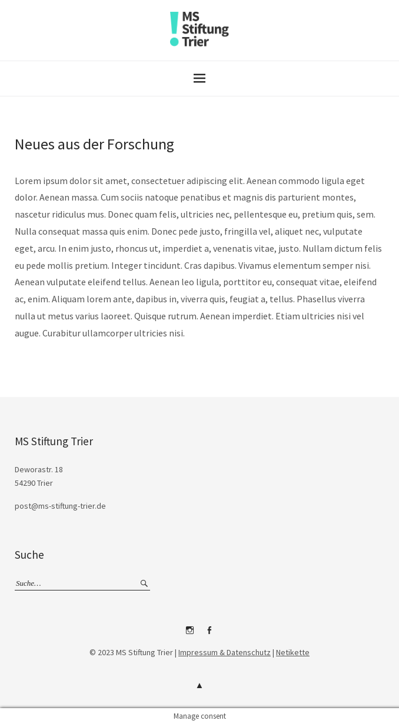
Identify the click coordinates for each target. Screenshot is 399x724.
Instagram (190, 634)
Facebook (209, 634)
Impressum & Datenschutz (224, 652)
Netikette (293, 652)
